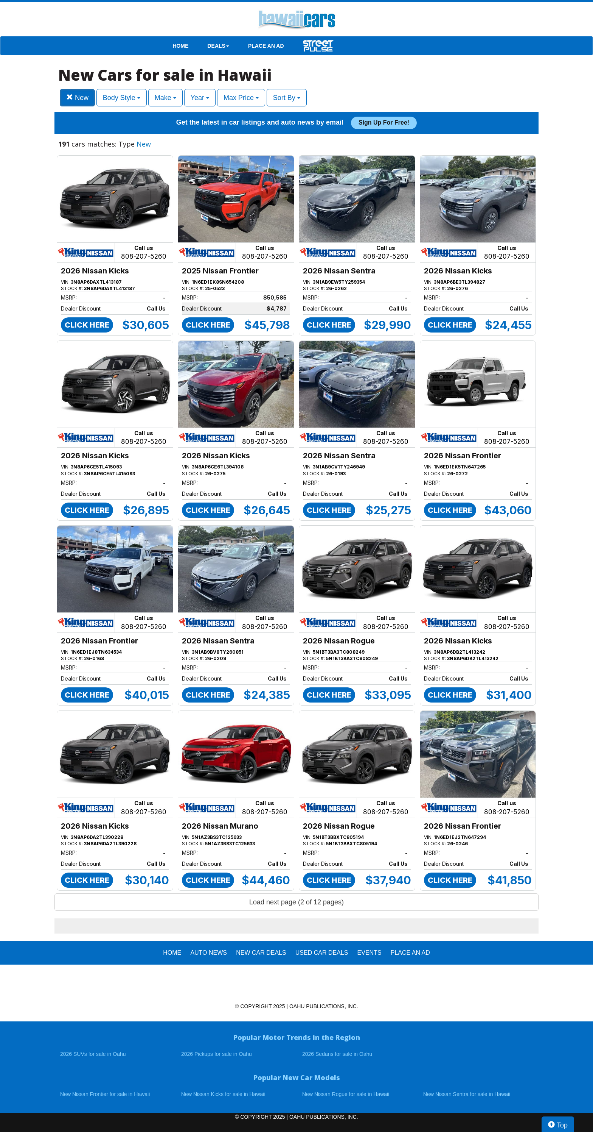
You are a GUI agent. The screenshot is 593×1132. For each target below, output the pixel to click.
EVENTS (369, 952)
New (77, 97)
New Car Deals (261, 952)
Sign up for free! (384, 122)
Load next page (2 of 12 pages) (296, 902)
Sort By (286, 97)
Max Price (241, 97)
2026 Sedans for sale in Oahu (337, 1054)
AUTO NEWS (208, 952)
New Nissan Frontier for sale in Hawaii (105, 1094)
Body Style (121, 97)
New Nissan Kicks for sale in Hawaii (223, 1094)
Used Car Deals (321, 952)
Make (165, 97)
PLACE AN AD (266, 46)
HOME (181, 46)
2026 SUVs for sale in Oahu (93, 1054)
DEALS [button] (218, 46)
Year (200, 97)
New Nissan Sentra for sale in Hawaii (466, 1094)
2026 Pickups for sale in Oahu (216, 1054)
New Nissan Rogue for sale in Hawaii (345, 1094)
